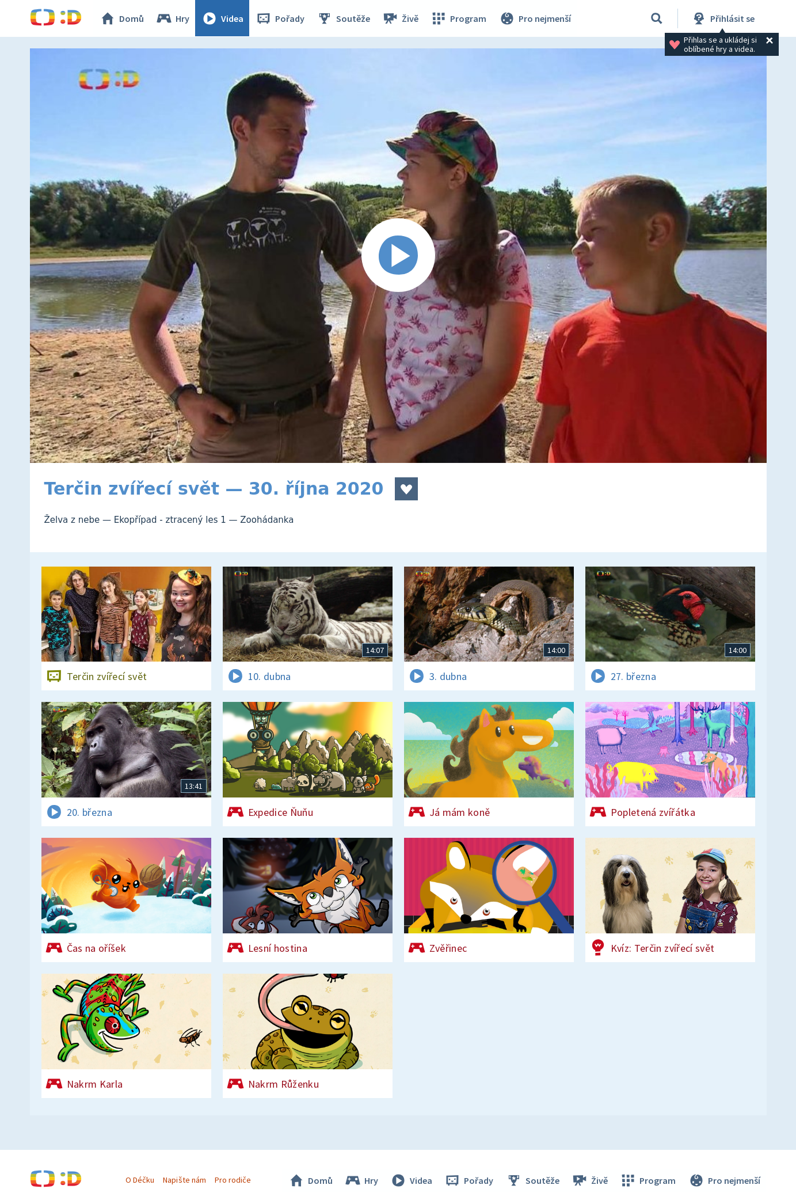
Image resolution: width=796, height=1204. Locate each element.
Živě (401, 18)
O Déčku (140, 1180)
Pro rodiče (233, 1180)
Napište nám (184, 1180)
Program (459, 18)
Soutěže (344, 18)
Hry (174, 18)
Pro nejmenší (535, 18)
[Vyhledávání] (656, 18)
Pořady (281, 18)
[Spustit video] (398, 255)
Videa (223, 18)
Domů (122, 18)
